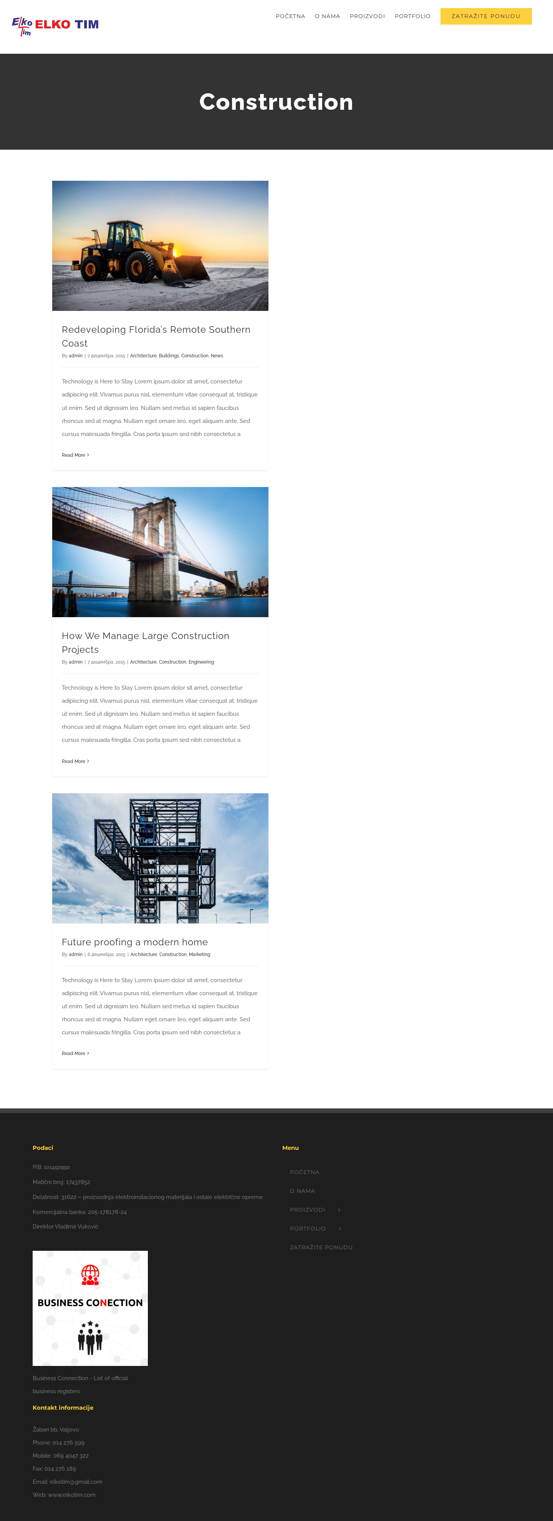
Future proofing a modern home (135, 942)
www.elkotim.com (72, 1494)
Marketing (199, 954)
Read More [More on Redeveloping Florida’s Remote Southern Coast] (73, 455)
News (217, 355)
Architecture (143, 355)
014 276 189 (60, 1468)
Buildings (169, 355)
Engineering (201, 662)
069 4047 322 (71, 1455)
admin (76, 355)
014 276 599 (68, 1442)
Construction (195, 355)
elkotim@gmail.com (76, 1481)
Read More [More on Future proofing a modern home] (73, 1053)
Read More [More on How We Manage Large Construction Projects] (73, 761)
